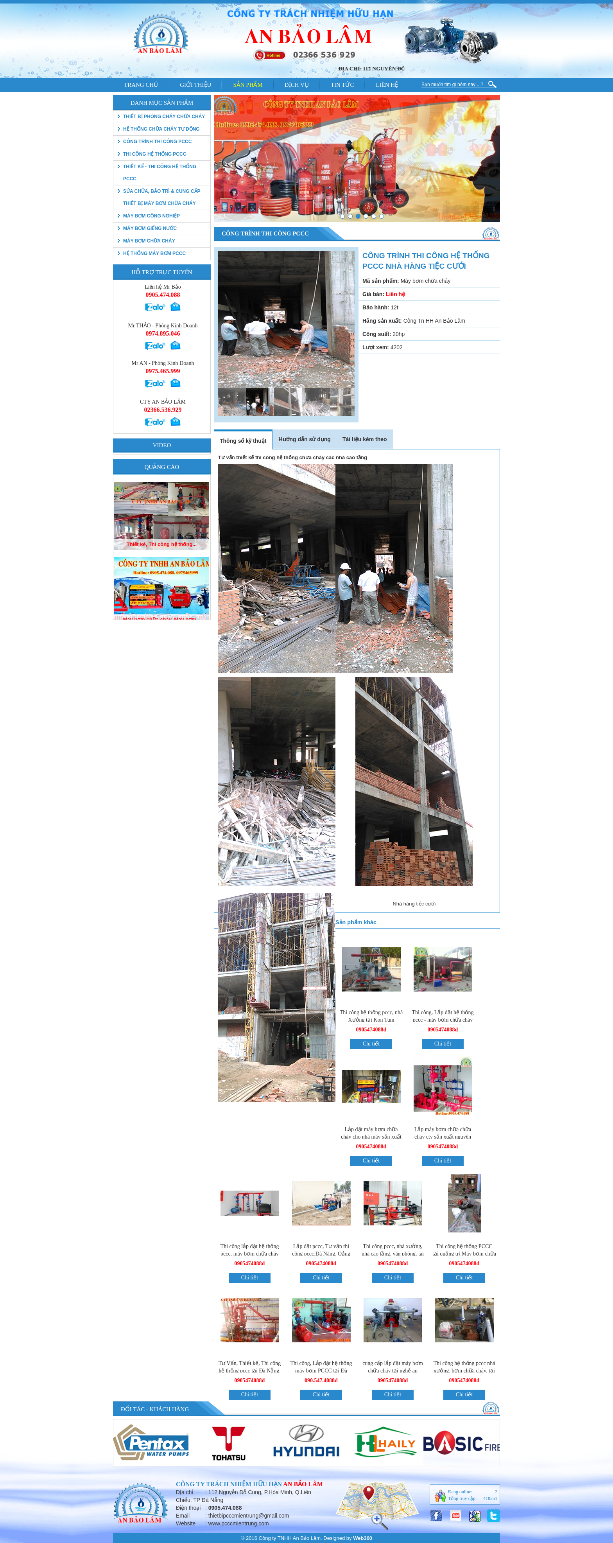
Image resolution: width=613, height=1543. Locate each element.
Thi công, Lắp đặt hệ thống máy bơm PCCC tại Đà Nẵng (321, 1370)
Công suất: (376, 334)
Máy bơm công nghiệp (151, 216)
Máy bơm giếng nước (150, 228)
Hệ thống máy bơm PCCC (154, 253)
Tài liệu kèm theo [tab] (364, 439)
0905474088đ (371, 1030)
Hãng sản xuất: (382, 321)
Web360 (362, 1538)
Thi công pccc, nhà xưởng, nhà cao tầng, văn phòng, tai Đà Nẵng (393, 1253)
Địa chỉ (185, 1492)
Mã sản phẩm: (380, 281)
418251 (490, 1498)
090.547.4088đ (321, 1380)
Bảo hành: (375, 307)
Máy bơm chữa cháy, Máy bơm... (161, 538)
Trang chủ (141, 85)
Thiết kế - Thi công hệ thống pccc (159, 172)
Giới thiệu (195, 85)
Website (185, 1523)
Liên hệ (387, 85)
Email (183, 1515)
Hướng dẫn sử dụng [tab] (304, 439)
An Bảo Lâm (303, 1484)
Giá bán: (373, 294)
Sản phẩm (247, 85)
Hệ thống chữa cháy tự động (161, 129)
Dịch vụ (297, 85)
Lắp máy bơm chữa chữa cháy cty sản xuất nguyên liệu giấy (442, 1136)
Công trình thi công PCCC (157, 141)
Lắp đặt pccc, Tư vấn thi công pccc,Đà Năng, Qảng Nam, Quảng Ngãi (321, 1253)
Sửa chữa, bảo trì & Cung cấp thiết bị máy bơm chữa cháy (161, 197)
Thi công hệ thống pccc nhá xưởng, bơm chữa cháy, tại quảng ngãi (464, 1370)
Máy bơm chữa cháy (149, 241)
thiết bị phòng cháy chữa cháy (164, 116)
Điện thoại (188, 1508)
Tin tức (342, 85)
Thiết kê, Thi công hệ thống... (162, 613)
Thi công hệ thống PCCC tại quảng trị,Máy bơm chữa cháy (464, 1253)
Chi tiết (371, 1044)
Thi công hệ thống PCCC (154, 154)
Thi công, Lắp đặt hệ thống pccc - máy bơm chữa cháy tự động (443, 1020)
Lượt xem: (375, 347)
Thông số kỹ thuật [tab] (243, 441)
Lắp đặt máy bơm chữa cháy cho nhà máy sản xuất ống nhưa (371, 1136)
